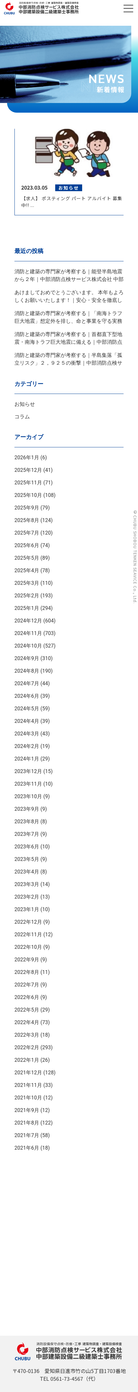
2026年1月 (26, 457)
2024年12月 (28, 621)
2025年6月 (26, 545)
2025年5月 (26, 558)
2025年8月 (26, 520)
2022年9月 (26, 960)
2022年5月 (26, 1010)
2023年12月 (28, 771)
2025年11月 (28, 483)
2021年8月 (26, 1123)
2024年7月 (26, 683)
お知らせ (24, 404)
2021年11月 (28, 1085)
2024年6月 (26, 696)
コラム (22, 417)
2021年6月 (26, 1148)
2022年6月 (26, 997)
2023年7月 (26, 834)
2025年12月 (28, 470)
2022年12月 (28, 922)
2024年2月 (26, 746)
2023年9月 (26, 809)
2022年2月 (26, 1047)
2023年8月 (26, 821)
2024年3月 (26, 734)
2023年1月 (26, 909)
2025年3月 (26, 583)
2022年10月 (28, 947)
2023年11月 (28, 784)
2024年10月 (28, 646)
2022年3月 (26, 1035)
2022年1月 (26, 1060)
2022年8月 (26, 972)
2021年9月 (26, 1110)
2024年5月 (26, 708)
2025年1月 (26, 608)
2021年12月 (28, 1073)
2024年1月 (26, 759)
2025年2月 (26, 596)
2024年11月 (28, 633)
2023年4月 (26, 872)
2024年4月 (26, 721)
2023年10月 (28, 796)
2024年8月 (26, 671)
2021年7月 (26, 1135)
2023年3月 (26, 884)
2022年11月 (28, 934)
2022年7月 (26, 985)
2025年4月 (26, 570)
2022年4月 (26, 1022)
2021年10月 (28, 1098)
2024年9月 (26, 658)
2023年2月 (26, 897)
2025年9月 (26, 508)
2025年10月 (28, 495)
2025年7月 (26, 533)
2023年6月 (26, 847)
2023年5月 (26, 859)
